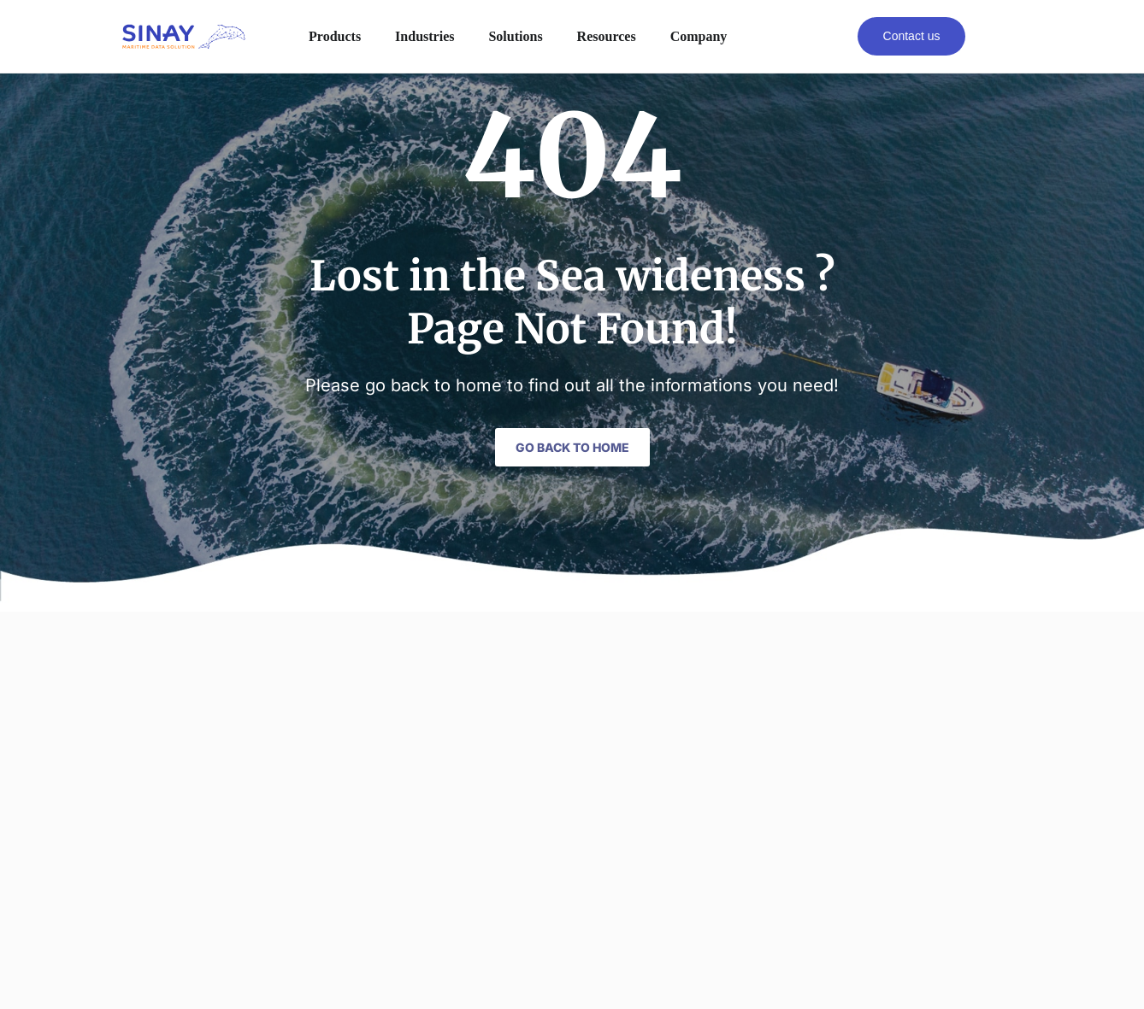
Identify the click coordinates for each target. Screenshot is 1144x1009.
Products (335, 36)
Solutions (515, 36)
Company (699, 36)
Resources (606, 36)
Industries (424, 36)
